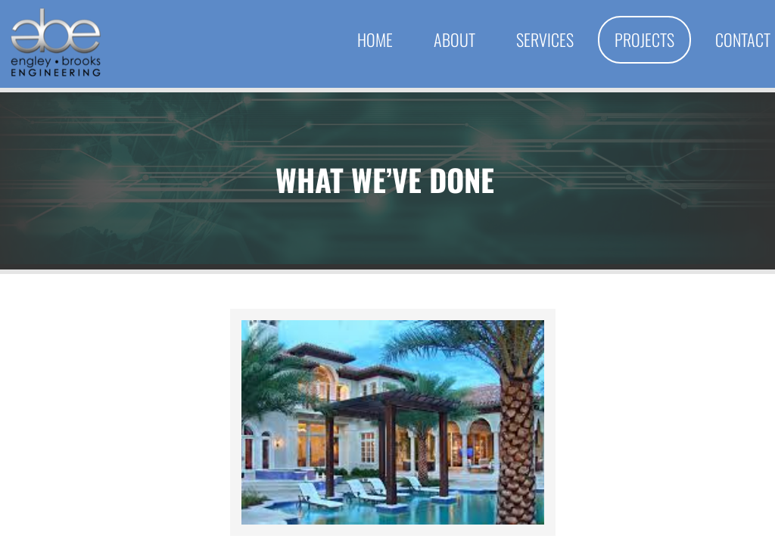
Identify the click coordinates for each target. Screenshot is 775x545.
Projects (644, 39)
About (454, 39)
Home (375, 39)
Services (545, 39)
